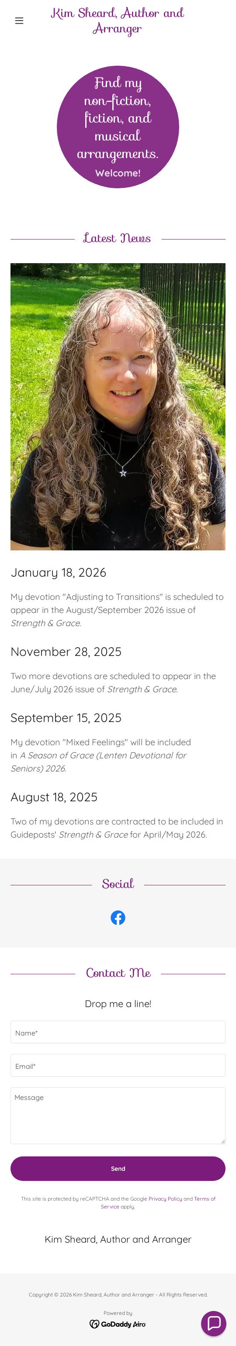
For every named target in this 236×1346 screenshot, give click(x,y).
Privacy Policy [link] (165, 1198)
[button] (26, 20)
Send (118, 1169)
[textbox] (118, 1032)
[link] (118, 20)
